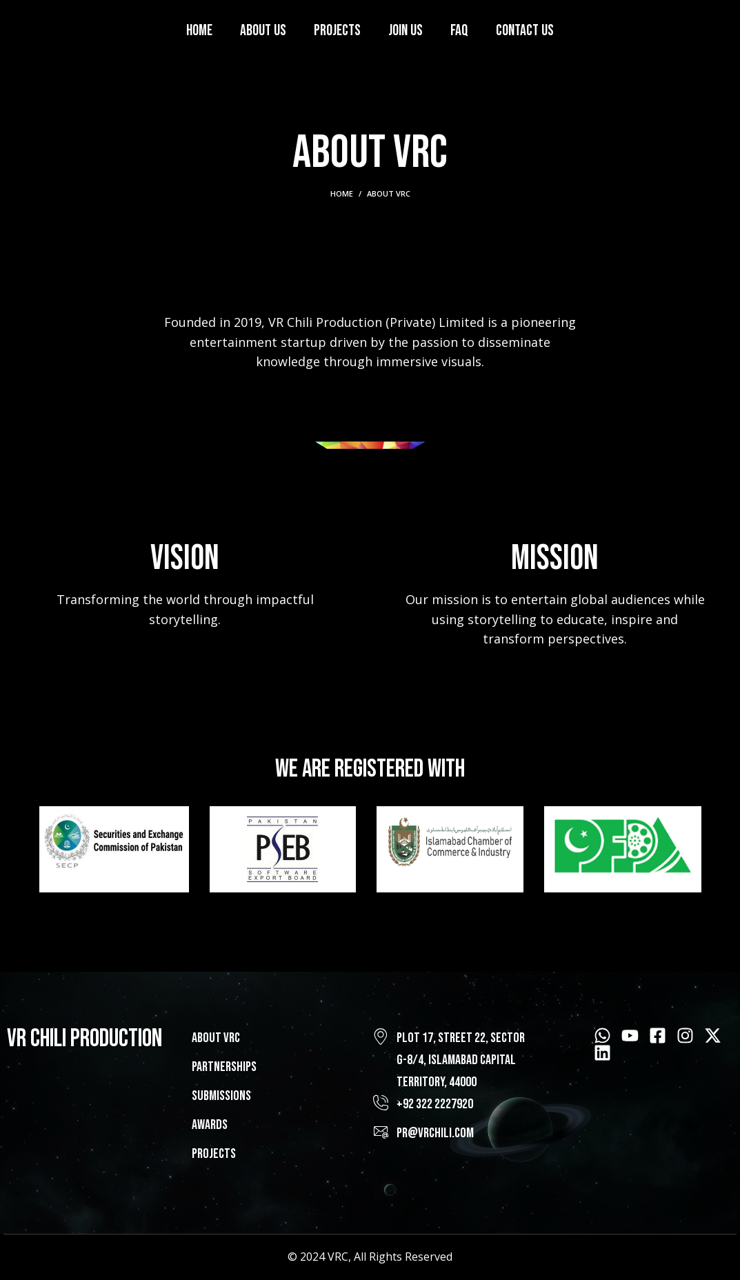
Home (341, 193)
